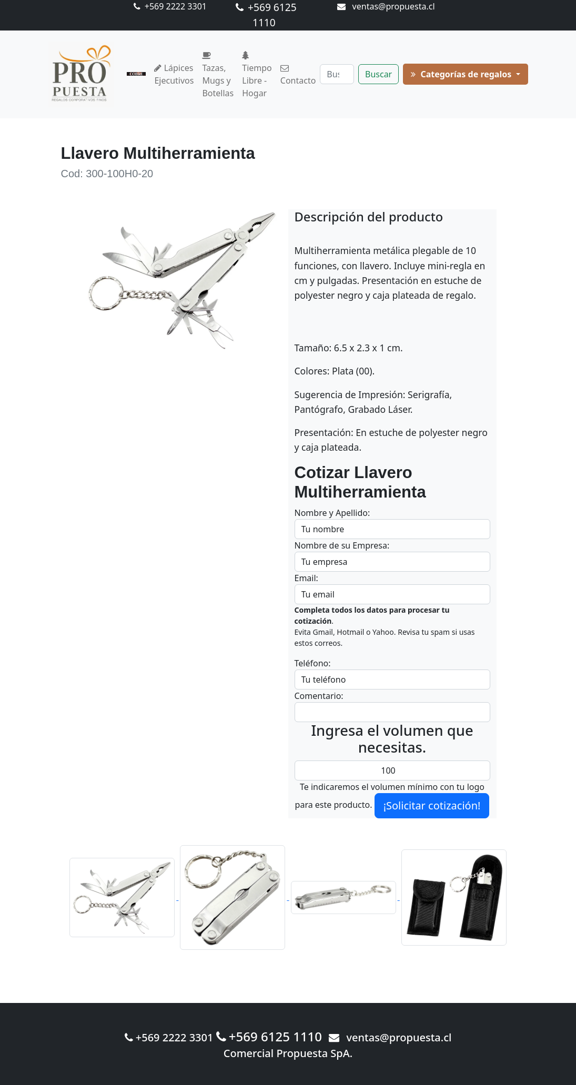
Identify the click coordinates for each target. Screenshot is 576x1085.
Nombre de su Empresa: (342, 545)
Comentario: (319, 696)
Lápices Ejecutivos (174, 74)
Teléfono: (313, 663)
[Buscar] (337, 74)
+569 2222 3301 (170, 6)
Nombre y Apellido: (332, 513)
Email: (306, 578)
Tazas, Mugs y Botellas (218, 75)
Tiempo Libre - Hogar (257, 75)
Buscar (378, 74)
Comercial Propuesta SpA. (288, 1053)
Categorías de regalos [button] (462, 74)
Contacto (298, 75)
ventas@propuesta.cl (385, 6)
